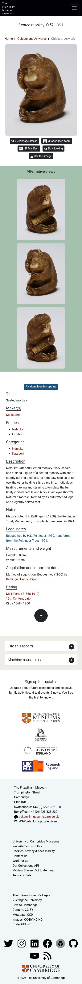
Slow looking (53, 148)
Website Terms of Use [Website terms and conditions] (27, 846)
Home (9, 38)
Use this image (41, 156)
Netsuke (17, 429)
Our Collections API (26, 865)
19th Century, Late (18, 598)
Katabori (18, 453)
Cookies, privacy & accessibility (34, 851)
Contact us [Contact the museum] (20, 856)
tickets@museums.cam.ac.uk (39, 816)
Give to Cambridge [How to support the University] (25, 905)
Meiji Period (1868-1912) (22, 594)
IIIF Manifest (29, 149)
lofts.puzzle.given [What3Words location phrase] (45, 821)
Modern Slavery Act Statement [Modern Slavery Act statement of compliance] (33, 870)
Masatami (13, 415)
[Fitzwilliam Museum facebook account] (34, 943)
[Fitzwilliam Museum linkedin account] (47, 943)
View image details (24, 141)
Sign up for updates (41, 681)
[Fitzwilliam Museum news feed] (47, 955)
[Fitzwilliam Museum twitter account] (8, 943)
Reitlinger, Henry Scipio (21, 579)
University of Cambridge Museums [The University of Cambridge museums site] (36, 841)
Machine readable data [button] (27, 659)
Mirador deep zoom (57, 141)
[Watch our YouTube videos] (34, 955)
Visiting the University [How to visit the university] (27, 900)
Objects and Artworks (32, 38)
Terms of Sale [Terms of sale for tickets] (22, 875)
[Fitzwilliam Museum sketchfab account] (60, 943)
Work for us (20, 861)
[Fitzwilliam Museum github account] (73, 943)
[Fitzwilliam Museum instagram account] (21, 943)
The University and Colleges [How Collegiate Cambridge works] (31, 895)
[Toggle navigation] (74, 8)
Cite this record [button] (20, 646)
